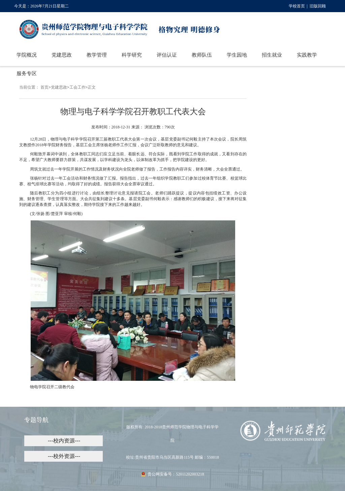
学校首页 (297, 6)
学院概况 (27, 55)
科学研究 (132, 55)
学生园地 (237, 55)
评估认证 (167, 55)
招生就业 (272, 55)
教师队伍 (202, 55)
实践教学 (307, 55)
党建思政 (62, 55)
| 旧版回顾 (315, 6)
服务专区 (27, 73)
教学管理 (97, 55)
